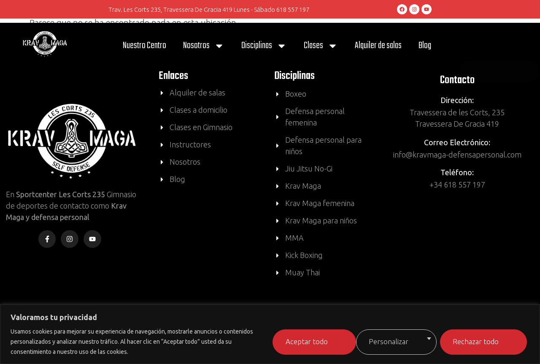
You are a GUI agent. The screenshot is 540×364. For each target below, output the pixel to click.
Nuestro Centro (144, 45)
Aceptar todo (476, 341)
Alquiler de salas (378, 45)
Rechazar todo (379, 341)
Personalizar (284, 341)
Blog (424, 45)
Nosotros (203, 45)
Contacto (457, 80)
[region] (270, 334)
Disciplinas (264, 45)
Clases (321, 45)
